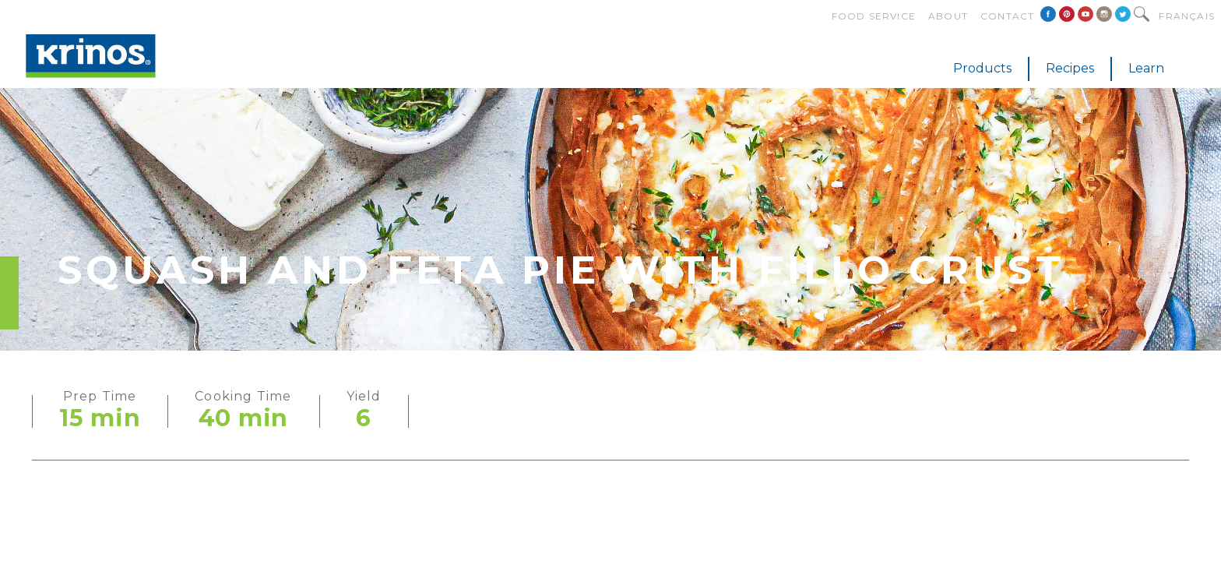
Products (982, 68)
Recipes (1070, 68)
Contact (1007, 16)
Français (1187, 16)
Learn (1146, 68)
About (948, 16)
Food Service (874, 16)
